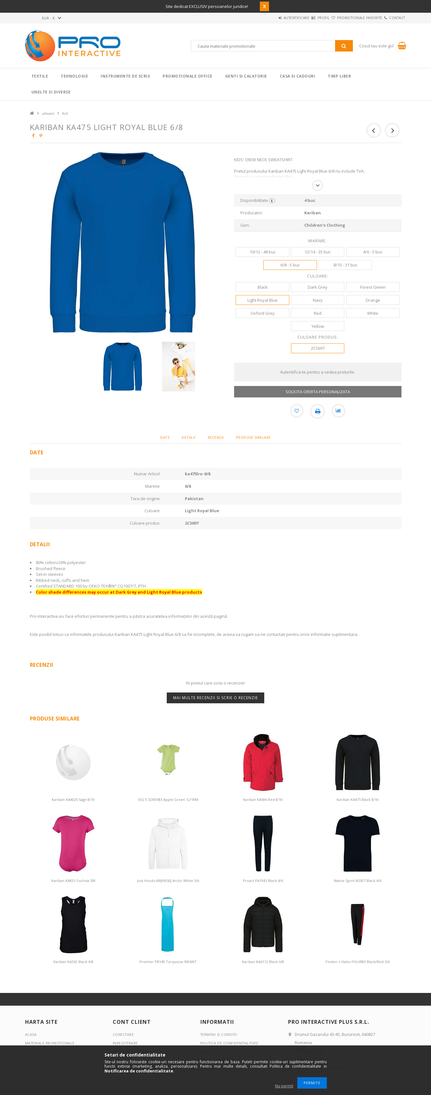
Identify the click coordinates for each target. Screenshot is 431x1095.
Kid (65, 113)
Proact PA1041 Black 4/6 (263, 880)
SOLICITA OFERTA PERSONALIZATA (318, 392)
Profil (305, 18)
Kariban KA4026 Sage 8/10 (73, 799)
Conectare (124, 1034)
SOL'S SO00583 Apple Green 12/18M (168, 799)
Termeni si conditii (219, 1034)
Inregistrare (126, 1043)
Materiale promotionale (50, 1043)
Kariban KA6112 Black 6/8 (263, 961)
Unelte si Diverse (51, 92)
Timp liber (339, 76)
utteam (48, 113)
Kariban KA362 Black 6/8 (73, 961)
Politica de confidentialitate (230, 1043)
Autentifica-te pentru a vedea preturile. (317, 372)
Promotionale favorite (348, 18)
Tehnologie (74, 76)
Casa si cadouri (297, 76)
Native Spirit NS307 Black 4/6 (357, 880)
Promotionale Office (187, 76)
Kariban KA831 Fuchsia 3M (73, 880)
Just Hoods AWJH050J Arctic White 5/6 (168, 880)
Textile (39, 76)
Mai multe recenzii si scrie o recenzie (215, 697)
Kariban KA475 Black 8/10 (358, 799)
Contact (393, 18)
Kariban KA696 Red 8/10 (263, 799)
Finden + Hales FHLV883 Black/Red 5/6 (358, 961)
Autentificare (270, 18)
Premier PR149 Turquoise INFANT (168, 961)
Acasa (31, 1034)
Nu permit (284, 1086)
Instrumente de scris (125, 76)
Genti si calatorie (246, 76)
